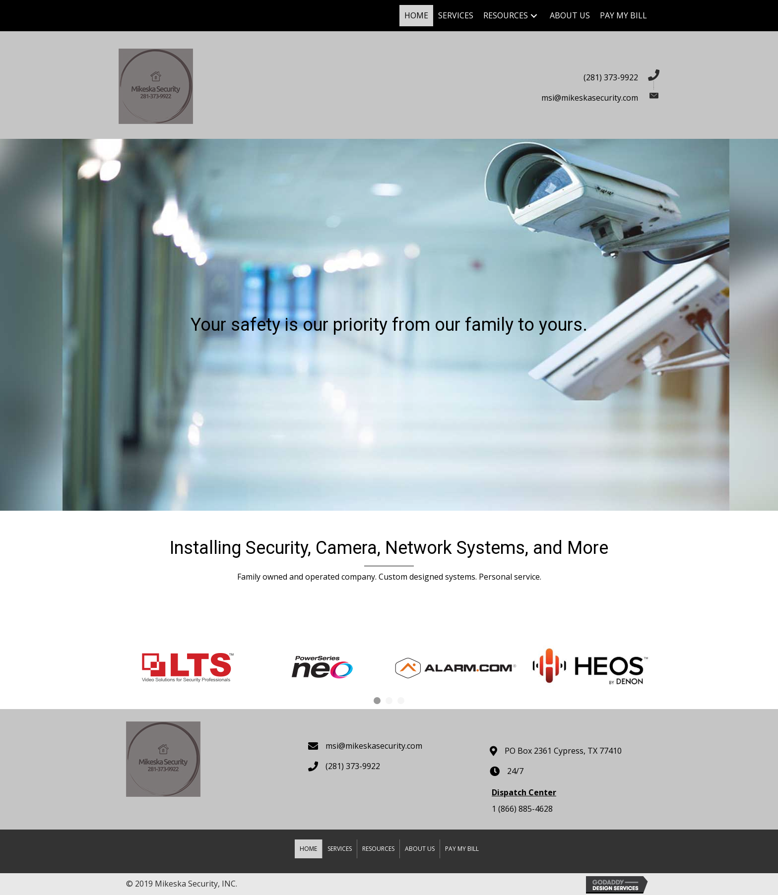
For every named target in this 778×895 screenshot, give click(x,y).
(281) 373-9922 (611, 77)
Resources (378, 848)
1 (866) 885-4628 (522, 808)
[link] (416, 15)
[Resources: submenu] (534, 15)
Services (339, 848)
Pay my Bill (462, 848)
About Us (420, 848)
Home (308, 848)
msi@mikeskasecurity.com (589, 97)
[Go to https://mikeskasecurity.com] (249, 85)
